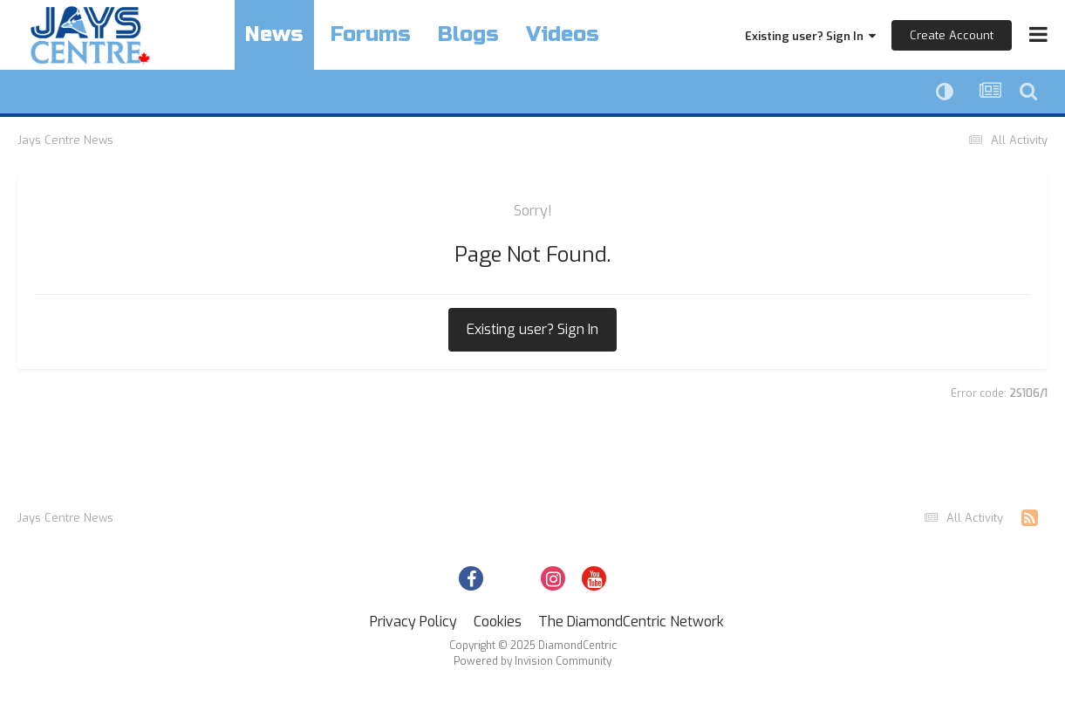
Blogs (468, 34)
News (274, 34)
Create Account (951, 35)
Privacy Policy (413, 621)
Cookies (498, 621)
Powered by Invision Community (532, 661)
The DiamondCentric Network (631, 621)
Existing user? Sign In (810, 36)
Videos (562, 34)
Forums (371, 34)
